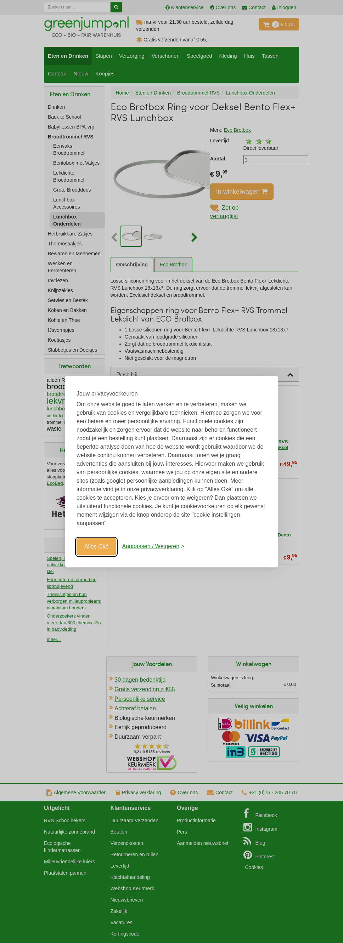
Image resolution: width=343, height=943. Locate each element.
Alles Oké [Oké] (96, 547)
